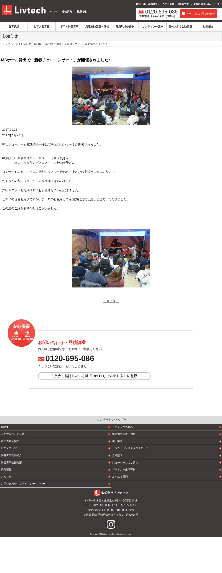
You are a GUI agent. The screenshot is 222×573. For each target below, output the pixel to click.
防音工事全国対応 (11, 498)
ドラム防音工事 (69, 26)
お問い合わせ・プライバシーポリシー (23, 519)
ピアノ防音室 (41, 26)
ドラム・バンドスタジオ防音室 (130, 484)
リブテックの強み (152, 26)
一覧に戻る (111, 301)
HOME (53, 11)
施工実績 (14, 26)
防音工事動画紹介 (11, 491)
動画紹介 (208, 26)
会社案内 (67, 11)
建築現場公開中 (125, 26)
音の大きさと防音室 (180, 26)
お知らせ (26, 43)
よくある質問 (120, 512)
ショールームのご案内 (125, 498)
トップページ (10, 43)
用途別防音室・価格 (97, 26)
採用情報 (82, 11)
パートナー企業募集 (123, 505)
